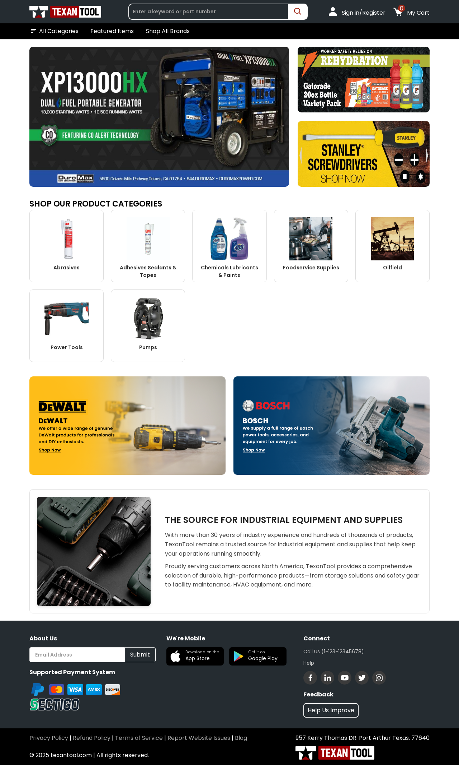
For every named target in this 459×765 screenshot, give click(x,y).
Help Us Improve (331, 710)
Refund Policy (91, 738)
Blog (241, 738)
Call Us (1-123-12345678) (333, 651)
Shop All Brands (168, 31)
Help (308, 663)
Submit (140, 654)
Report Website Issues (198, 738)
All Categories (54, 31)
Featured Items (112, 31)
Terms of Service (139, 738)
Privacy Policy (48, 738)
